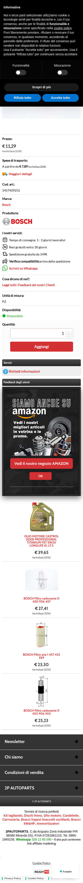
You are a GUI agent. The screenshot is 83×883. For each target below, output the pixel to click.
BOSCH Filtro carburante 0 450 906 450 (42, 712)
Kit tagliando (13, 815)
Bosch (6, 205)
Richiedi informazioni (24, 371)
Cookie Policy (42, 863)
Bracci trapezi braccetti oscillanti (45, 819)
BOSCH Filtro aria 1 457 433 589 (41, 656)
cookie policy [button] (62, 28)
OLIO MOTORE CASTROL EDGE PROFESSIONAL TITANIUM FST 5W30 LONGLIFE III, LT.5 (41, 541)
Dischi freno (33, 815)
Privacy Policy (12, 878)
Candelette (71, 815)
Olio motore (52, 815)
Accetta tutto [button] (60, 98)
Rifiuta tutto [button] (22, 98)
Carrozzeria (10, 819)
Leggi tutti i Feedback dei (28, 285)
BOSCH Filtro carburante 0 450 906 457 (42, 600)
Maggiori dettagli (20, 174)
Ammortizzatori (48, 823)
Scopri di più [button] (41, 87)
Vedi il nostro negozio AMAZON (41, 463)
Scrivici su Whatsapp (23, 268)
